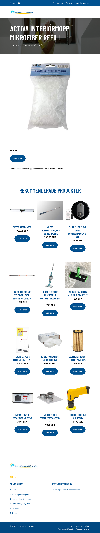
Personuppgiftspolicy (66, 529)
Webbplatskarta (82, 529)
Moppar (35, 141)
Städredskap (26, 141)
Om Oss (15, 508)
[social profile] (19, 3)
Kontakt (79, 526)
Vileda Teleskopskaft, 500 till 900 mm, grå (50, 230)
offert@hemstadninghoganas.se (77, 3)
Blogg (14, 513)
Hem (14, 490)
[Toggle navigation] (87, 12)
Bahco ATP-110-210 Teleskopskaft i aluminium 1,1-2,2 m (22, 295)
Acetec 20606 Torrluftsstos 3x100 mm (50, 418)
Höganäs (59, 3)
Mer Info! (17, 158)
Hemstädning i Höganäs (21, 499)
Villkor (86, 526)
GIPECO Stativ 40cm (22, 227)
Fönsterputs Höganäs (21, 494)
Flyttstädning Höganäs (21, 503)
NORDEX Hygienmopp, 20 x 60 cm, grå (50, 358)
